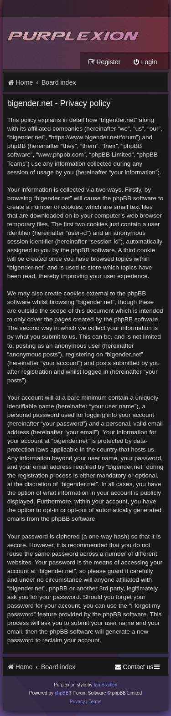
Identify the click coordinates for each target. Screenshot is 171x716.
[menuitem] (145, 62)
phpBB (62, 693)
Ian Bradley (105, 684)
